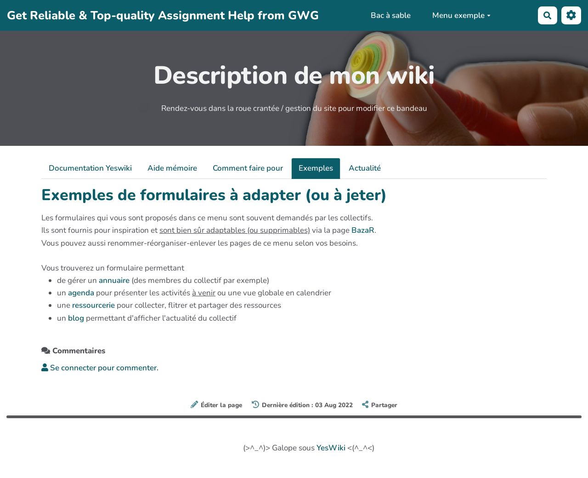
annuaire (114, 280)
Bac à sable (391, 15)
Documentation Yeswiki (90, 168)
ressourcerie (93, 305)
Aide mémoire (172, 168)
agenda (81, 293)
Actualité (365, 168)
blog (76, 318)
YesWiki (331, 448)
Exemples (316, 168)
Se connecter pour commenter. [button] (99, 368)
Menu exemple (461, 15)
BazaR (362, 230)
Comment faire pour (248, 168)
